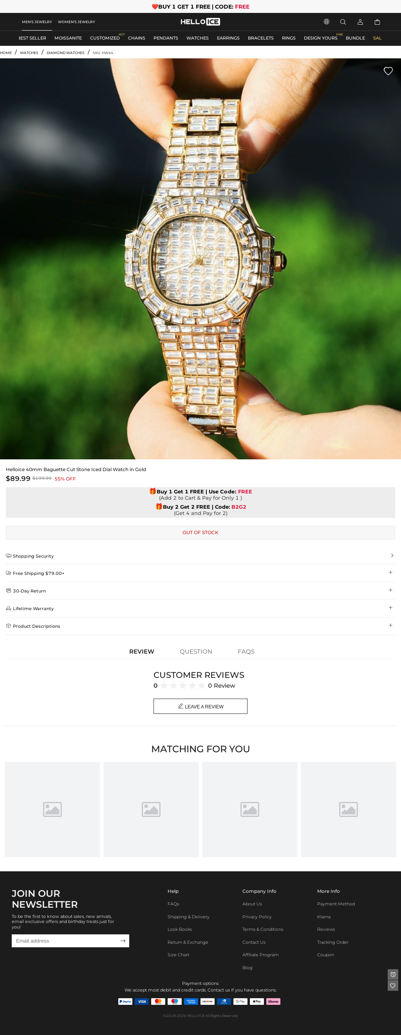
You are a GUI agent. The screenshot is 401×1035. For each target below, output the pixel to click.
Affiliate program (260, 954)
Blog (247, 967)
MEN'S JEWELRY (37, 22)
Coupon (325, 954)
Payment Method (336, 904)
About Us (252, 904)
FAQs (173, 904)
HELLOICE (196, 1015)
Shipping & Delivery (189, 916)
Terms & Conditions (262, 929)
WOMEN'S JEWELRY (76, 22)
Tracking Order (333, 942)
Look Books (180, 929)
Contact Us (254, 942)
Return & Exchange (188, 942)
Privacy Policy (257, 916)
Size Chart (178, 954)
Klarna (324, 916)
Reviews (326, 929)
